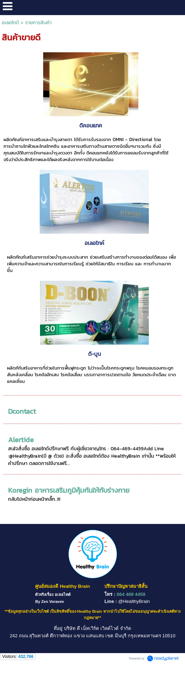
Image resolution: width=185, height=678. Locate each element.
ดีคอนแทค (90, 125)
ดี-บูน (94, 354)
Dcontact (22, 411)
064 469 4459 (131, 594)
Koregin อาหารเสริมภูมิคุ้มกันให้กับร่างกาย (69, 490)
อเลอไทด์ (10, 22)
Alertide (21, 439)
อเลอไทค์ (94, 243)
